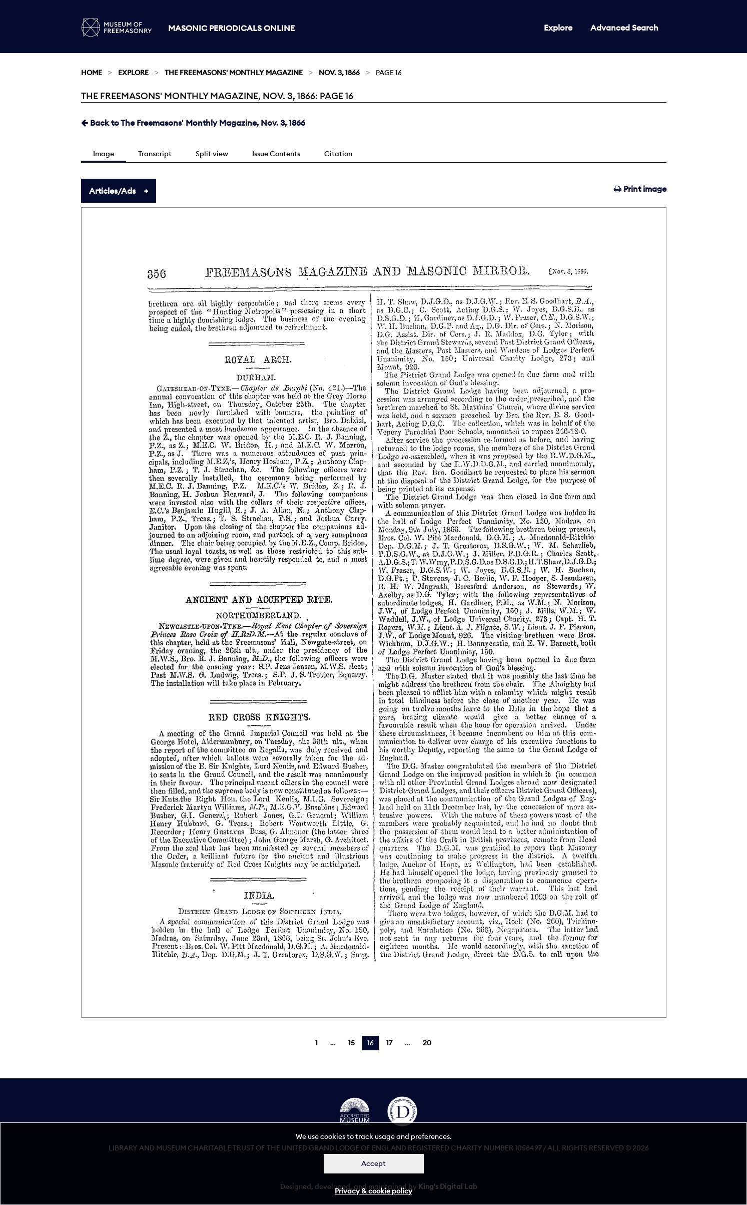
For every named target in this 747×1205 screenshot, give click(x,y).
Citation (338, 153)
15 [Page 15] (351, 1042)
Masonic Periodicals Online (231, 28)
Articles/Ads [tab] (112, 191)
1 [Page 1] (316, 1042)
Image (103, 153)
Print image (640, 189)
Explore (558, 28)
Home (91, 72)
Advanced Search (624, 28)
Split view (212, 153)
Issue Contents (276, 153)
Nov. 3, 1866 (339, 72)
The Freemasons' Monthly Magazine (234, 72)
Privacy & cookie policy (373, 1190)
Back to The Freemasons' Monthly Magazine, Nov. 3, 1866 (193, 123)
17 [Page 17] (389, 1042)
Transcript (155, 153)
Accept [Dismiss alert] (373, 1163)
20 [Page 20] (427, 1042)
